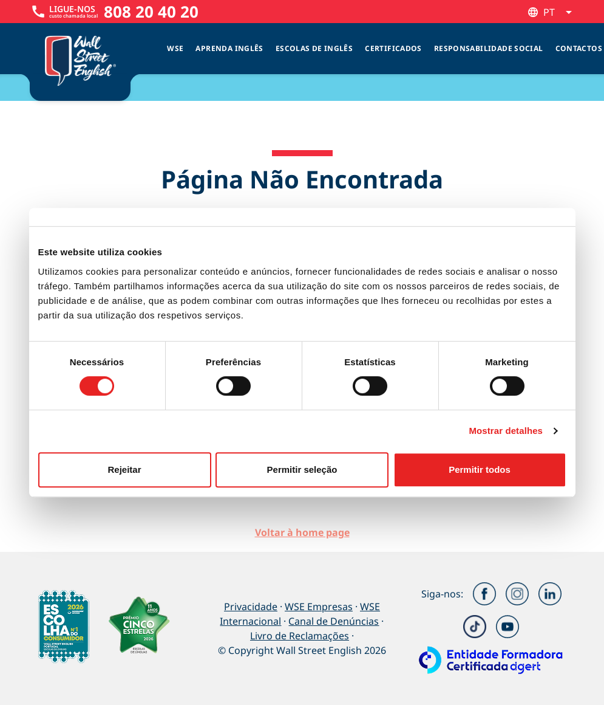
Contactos (578, 48)
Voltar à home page (302, 532)
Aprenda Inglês (229, 48)
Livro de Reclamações (299, 635)
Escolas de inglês (314, 48)
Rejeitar (124, 469)
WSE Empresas (319, 606)
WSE (175, 48)
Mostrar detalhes (506, 430)
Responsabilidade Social (488, 48)
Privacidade (250, 606)
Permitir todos (480, 469)
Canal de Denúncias (333, 621)
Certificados (393, 48)
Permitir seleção (302, 469)
